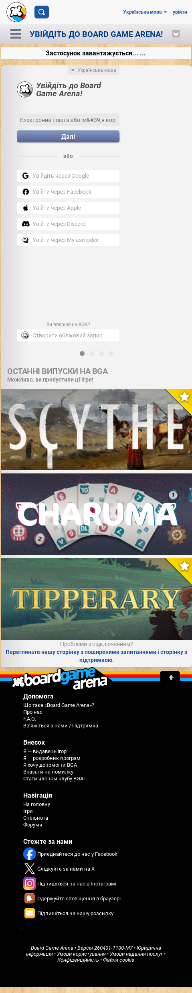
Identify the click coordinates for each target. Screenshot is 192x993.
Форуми (32, 825)
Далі (68, 136)
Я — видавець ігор (45, 751)
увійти (180, 12)
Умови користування (81, 954)
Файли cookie (118, 960)
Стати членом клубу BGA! (54, 779)
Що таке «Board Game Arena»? (58, 705)
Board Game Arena (52, 948)
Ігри (28, 811)
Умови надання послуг (136, 954)
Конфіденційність (78, 960)
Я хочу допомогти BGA (50, 765)
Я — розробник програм (52, 758)
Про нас (32, 712)
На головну (36, 804)
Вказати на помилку (48, 772)
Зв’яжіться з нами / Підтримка (60, 726)
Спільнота (35, 818)
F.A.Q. (29, 719)
